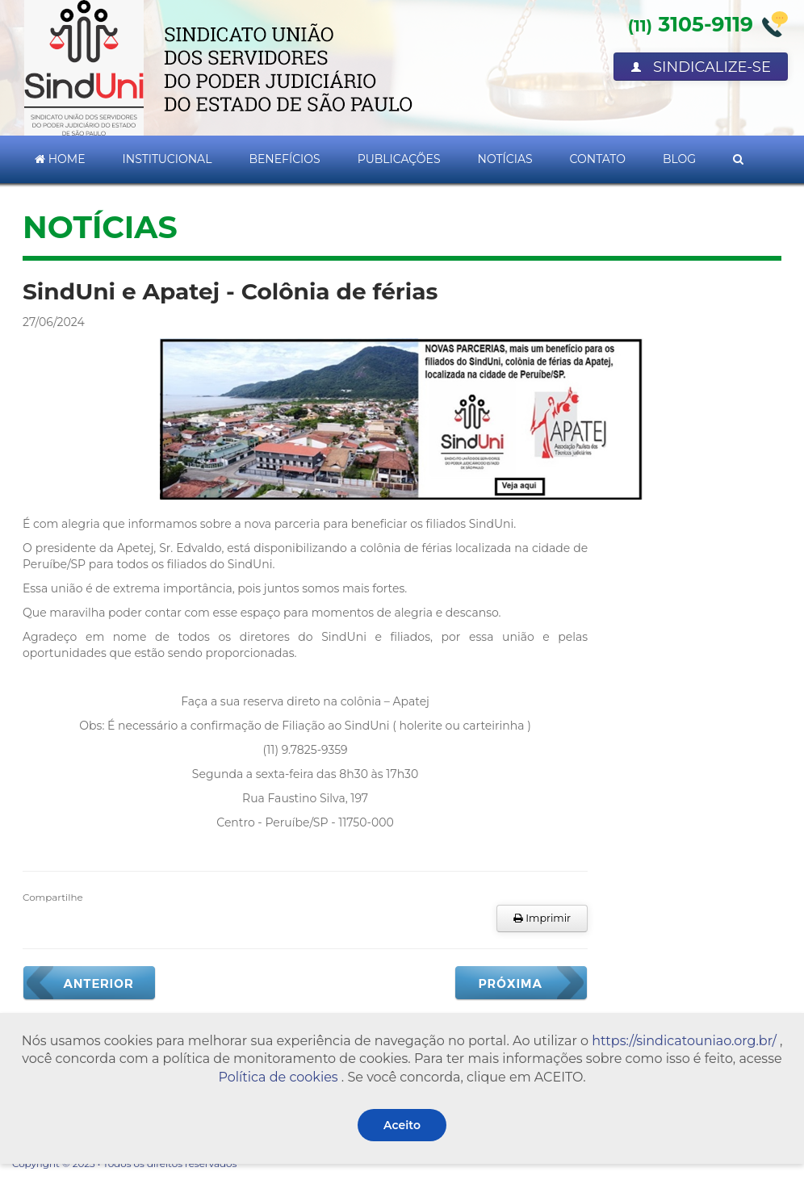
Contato (598, 159)
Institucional (167, 159)
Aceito (402, 1125)
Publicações (399, 159)
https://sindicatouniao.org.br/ (684, 1040)
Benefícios (284, 159)
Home (60, 159)
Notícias (505, 159)
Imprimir (542, 918)
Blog (679, 159)
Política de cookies (277, 1077)
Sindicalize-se (700, 67)
